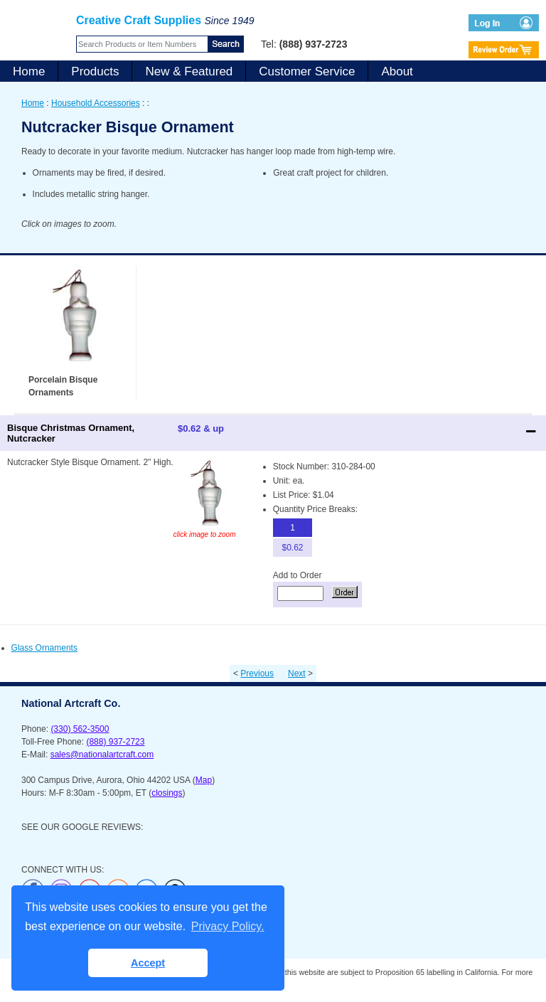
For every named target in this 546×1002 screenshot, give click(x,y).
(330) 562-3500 (79, 729)
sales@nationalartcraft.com (102, 755)
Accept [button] (148, 963)
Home (29, 71)
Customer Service (307, 71)
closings (166, 793)
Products (95, 71)
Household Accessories (95, 103)
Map (204, 780)
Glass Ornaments (44, 648)
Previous (257, 673)
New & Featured (188, 71)
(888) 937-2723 (115, 742)
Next (297, 673)
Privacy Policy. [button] (227, 926)
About (396, 71)
